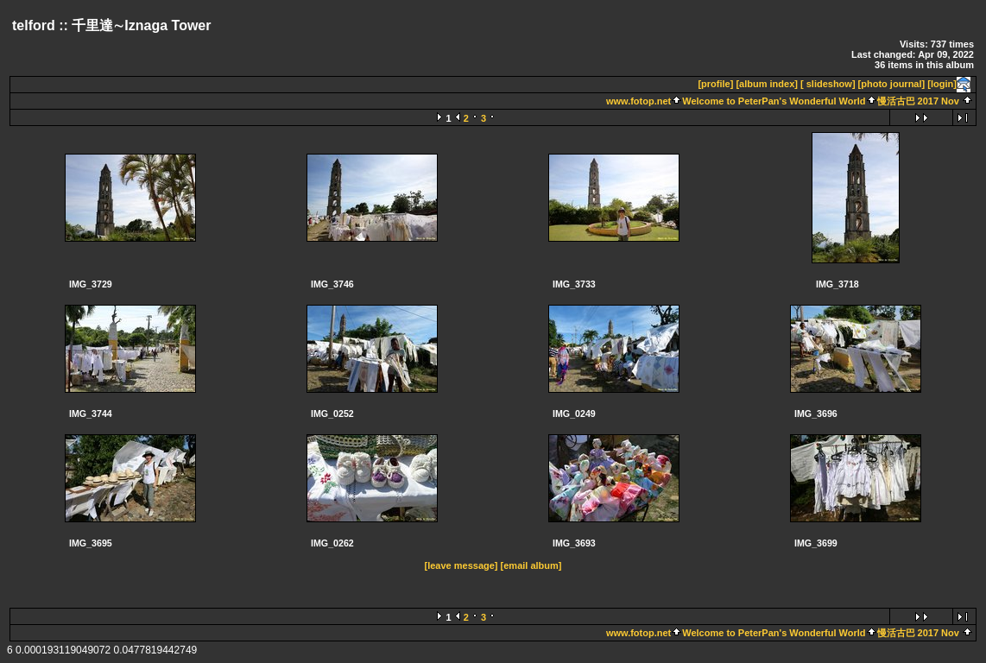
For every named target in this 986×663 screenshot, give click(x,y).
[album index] (767, 84)
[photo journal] (892, 84)
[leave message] (461, 565)
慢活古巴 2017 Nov (918, 101)
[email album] (531, 565)
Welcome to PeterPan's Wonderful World (773, 101)
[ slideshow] (828, 84)
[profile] (715, 84)
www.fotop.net (638, 101)
